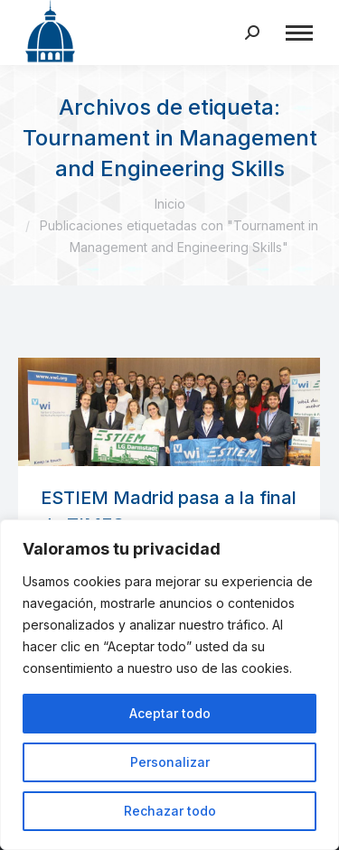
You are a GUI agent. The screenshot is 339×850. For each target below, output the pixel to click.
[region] (169, 684)
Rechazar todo (170, 810)
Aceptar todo (170, 713)
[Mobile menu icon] (299, 32)
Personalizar (170, 762)
